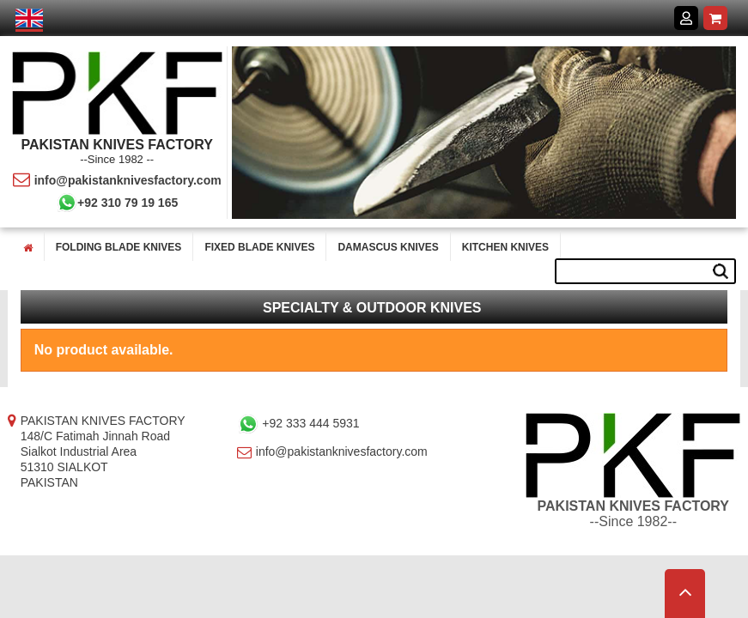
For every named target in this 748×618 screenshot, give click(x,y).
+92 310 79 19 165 (117, 202)
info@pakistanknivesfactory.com (117, 180)
